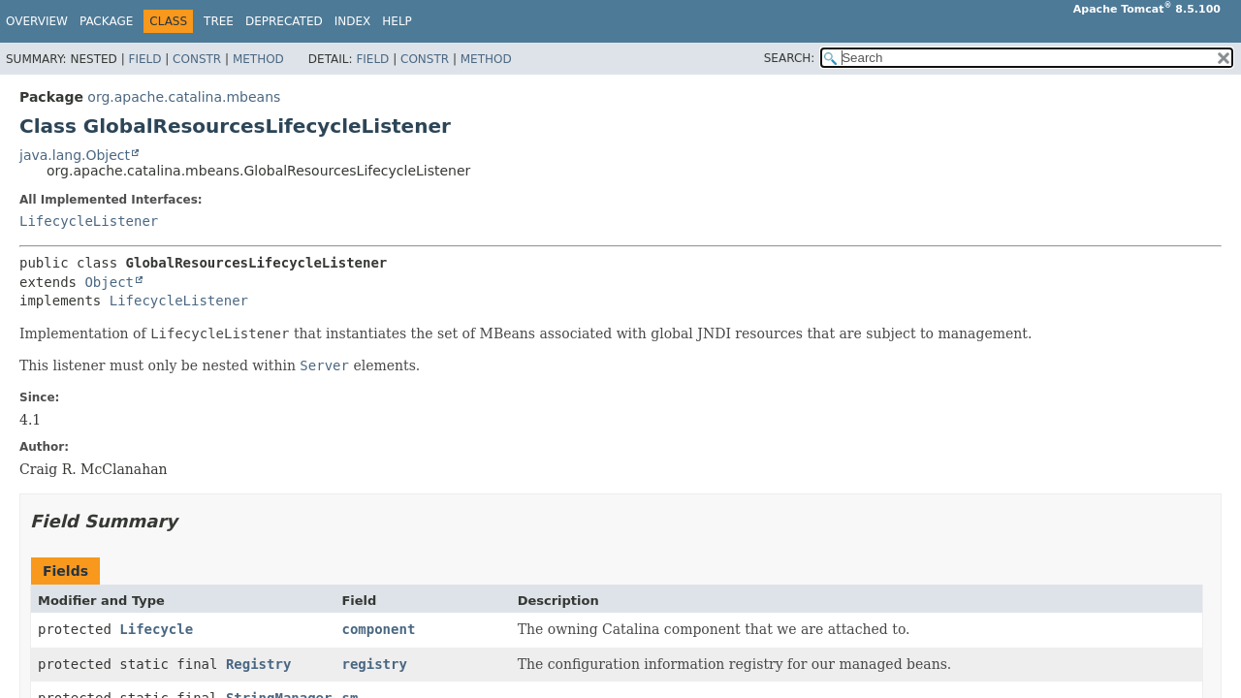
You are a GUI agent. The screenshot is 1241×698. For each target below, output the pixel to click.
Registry (258, 664)
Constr (197, 59)
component (378, 629)
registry (373, 664)
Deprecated (284, 21)
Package (106, 21)
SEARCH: (789, 58)
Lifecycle (156, 629)
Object (109, 282)
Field (144, 59)
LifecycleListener (88, 221)
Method (258, 59)
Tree (219, 21)
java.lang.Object (74, 155)
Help (397, 21)
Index (352, 21)
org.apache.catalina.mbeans (183, 97)
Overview (37, 21)
